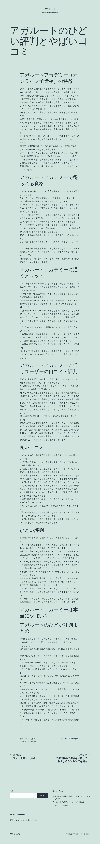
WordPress (85, 834)
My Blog (50, 9)
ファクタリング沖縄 (61, 805)
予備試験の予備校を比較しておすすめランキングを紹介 (71, 797)
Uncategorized (75, 739)
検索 (12, 791)
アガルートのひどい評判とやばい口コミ (69, 802)
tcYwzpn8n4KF (30, 741)
